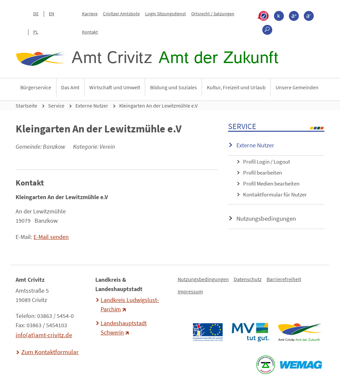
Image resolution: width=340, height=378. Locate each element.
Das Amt (70, 87)
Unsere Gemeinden (297, 87)
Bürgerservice (35, 87)
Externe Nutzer (91, 105)
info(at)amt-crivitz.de (44, 335)
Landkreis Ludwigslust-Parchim (130, 304)
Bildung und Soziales (173, 87)
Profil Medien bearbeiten (271, 183)
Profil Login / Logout (266, 161)
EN (51, 14)
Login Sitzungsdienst (165, 14)
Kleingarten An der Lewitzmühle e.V (158, 105)
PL (35, 32)
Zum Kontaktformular (50, 352)
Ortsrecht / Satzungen (212, 14)
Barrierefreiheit (284, 279)
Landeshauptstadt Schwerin (124, 328)
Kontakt (90, 32)
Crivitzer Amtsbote (121, 14)
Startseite (26, 105)
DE (36, 14)
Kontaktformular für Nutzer (275, 194)
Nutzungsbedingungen (266, 218)
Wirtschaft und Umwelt (114, 87)
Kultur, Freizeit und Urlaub (236, 87)
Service (56, 105)
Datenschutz (248, 279)
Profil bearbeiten (262, 172)
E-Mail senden (51, 237)
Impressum (190, 291)
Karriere (90, 14)
